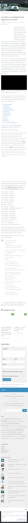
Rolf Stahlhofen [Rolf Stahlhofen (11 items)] (15, 434)
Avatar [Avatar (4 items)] (14, 421)
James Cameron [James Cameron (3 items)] (14, 427)
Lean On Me (6, 120)
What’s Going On (7, 113)
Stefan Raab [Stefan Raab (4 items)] (6, 438)
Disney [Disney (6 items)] (10, 426)
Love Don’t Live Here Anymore (10, 122)
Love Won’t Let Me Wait (8, 109)
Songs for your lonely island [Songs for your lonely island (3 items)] (16, 436)
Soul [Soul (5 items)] (2, 438)
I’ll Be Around (6, 106)
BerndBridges (4, 452)
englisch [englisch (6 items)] (20, 426)
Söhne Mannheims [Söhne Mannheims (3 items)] (12, 438)
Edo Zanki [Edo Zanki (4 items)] (16, 426)
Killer (15, 34)
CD (16, 302)
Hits (12, 45)
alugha (2, 448)
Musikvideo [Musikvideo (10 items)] (12, 432)
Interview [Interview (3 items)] (10, 427)
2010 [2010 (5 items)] (3, 419)
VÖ (23, 304)
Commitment (23, 43)
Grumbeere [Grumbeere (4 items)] (6, 427)
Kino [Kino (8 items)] (6, 430)
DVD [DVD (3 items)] (13, 425)
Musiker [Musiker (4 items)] (6, 432)
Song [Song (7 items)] (9, 436)
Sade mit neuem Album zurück (15, 469)
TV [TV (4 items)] (15, 438)
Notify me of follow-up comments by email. (13, 371)
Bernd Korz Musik (5, 450)
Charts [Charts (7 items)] (5, 423)
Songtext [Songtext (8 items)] (23, 436)
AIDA (10, 302)
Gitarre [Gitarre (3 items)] (2, 427)
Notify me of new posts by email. (10, 376)
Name (4, 359)
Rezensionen (8, 13)
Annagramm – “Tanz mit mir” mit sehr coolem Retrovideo (19, 329)
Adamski (6, 302)
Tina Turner (19, 304)
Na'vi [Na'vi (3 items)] (17, 432)
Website (4, 364)
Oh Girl (4, 117)
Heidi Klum (20, 302)
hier (10, 237)
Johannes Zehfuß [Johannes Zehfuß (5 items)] (22, 427)
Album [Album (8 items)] (20, 419)
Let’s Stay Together (7, 104)
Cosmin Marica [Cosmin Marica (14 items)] (13, 423)
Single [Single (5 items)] (6, 436)
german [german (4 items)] (25, 426)
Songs (12, 304)
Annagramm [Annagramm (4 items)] (9, 421)
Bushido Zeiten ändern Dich (14, 473)
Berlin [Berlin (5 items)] (20, 421)
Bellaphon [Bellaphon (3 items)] (17, 421)
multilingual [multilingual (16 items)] (18, 429)
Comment (5, 348)
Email (16, 359)
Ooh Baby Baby (7, 115)
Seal (8, 304)
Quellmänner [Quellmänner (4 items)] (4, 434)
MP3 (5, 304)
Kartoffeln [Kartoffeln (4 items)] (3, 430)
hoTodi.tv (3, 446)
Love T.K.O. (5, 118)
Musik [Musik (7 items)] (2, 432)
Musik (2, 13)
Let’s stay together (7, 68)
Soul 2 (5, 64)
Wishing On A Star (7, 108)
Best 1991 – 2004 (4, 45)
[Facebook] (26, 389)
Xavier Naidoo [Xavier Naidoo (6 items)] (20, 438)
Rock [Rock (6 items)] (8, 434)
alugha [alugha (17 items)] (4, 421)
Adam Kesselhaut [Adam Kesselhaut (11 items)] (11, 419)
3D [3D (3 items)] (1, 419)
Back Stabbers (6, 111)
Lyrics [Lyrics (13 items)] (11, 430)
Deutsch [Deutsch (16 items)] (4, 425)
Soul (21, 47)
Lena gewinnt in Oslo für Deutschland (16, 477)
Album (13, 302)
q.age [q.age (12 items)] (20, 432)
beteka (4, 22)
